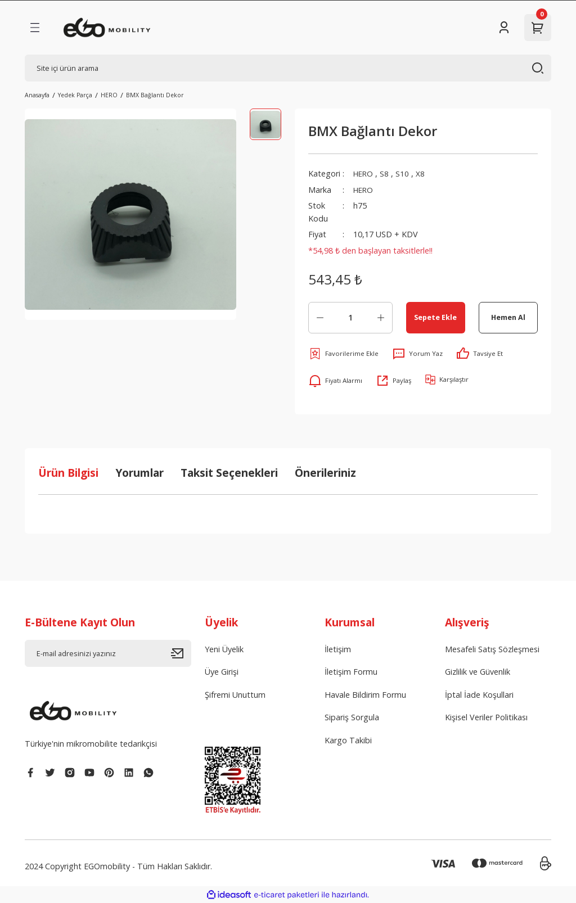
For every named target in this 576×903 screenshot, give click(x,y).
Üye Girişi (221, 671)
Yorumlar (139, 472)
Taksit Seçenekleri (229, 472)
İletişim (338, 649)
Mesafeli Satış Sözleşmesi (492, 649)
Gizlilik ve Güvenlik (477, 671)
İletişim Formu (351, 671)
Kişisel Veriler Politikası (486, 717)
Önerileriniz (325, 472)
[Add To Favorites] (343, 353)
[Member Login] (504, 27)
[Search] (288, 68)
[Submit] (181, 653)
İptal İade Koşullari (479, 694)
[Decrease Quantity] (320, 317)
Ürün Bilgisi (68, 472)
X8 (422, 173)
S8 (386, 173)
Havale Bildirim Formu (365, 694)
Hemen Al (508, 317)
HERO (364, 173)
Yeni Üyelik (224, 649)
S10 (404, 173)
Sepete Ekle (435, 317)
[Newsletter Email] (108, 653)
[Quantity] (350, 317)
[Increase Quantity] (381, 317)
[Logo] (107, 27)
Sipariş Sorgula (352, 717)
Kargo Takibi (348, 740)
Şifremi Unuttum (235, 694)
